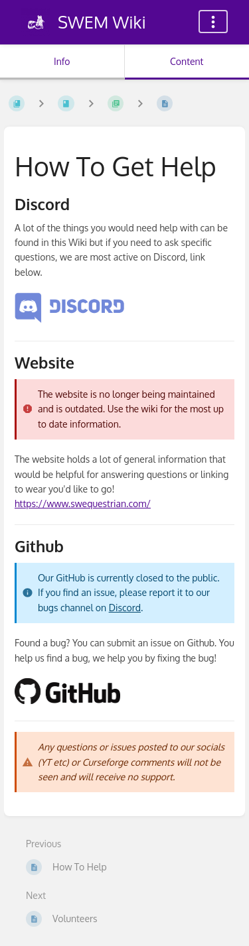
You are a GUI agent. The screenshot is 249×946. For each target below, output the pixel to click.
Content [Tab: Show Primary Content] (186, 61)
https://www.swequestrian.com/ (83, 503)
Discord (125, 607)
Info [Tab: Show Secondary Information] (62, 61)
